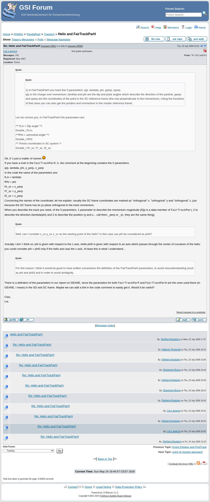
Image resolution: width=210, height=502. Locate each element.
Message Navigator (58, 39)
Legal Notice (103, 486)
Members (171, 27)
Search (142, 27)
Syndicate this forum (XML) (181, 464)
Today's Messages (23, 39)
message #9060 (75, 46)
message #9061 (48, 46)
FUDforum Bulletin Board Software (115, 496)
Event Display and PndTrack (189, 447)
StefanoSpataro (170, 339)
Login (186, 27)
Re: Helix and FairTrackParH (21, 45)
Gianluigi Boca (171, 369)
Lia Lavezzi (10, 51)
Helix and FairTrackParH (26, 334)
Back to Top (105, 459)
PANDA (18, 34)
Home (200, 27)
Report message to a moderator (191, 312)
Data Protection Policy (128, 486)
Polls (40, 39)
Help (156, 27)
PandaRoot (33, 34)
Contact (72, 486)
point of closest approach (187, 452)
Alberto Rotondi (171, 349)
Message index (105, 325)
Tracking (49, 34)
